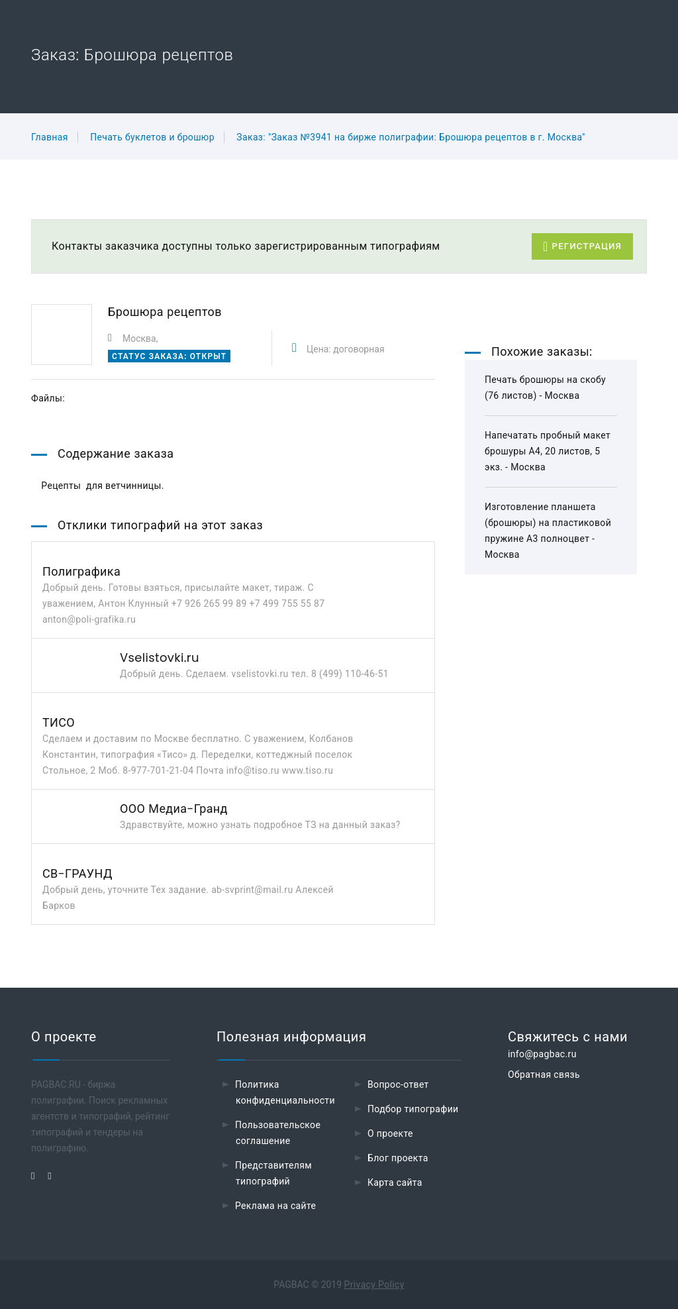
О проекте (390, 1133)
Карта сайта (394, 1182)
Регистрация (582, 247)
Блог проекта (397, 1158)
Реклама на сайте (275, 1205)
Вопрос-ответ (398, 1084)
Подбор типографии (413, 1109)
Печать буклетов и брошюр (152, 137)
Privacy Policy (374, 1284)
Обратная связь (544, 1074)
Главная (49, 137)
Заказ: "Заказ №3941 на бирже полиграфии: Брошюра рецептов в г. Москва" (410, 137)
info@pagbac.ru (542, 1054)
